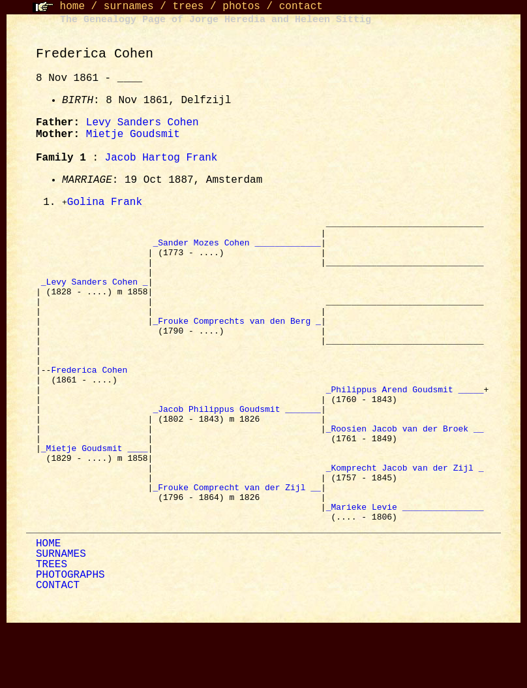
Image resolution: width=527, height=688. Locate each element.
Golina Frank (104, 203)
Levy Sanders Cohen (142, 123)
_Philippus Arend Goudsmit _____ (405, 425)
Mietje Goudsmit (133, 134)
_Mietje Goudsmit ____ (94, 495)
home (72, 6)
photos (241, 6)
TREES (51, 626)
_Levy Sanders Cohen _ (94, 296)
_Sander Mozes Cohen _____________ (236, 249)
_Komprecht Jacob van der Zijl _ (405, 519)
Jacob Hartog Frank (161, 158)
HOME (48, 605)
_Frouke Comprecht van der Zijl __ (236, 542)
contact (301, 6)
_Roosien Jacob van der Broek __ (405, 472)
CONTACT (58, 647)
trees (187, 6)
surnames (129, 6)
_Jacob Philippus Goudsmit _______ (236, 448)
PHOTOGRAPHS (70, 636)
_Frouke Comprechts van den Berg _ (236, 343)
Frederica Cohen (91, 401)
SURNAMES (61, 615)
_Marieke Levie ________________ (405, 566)
